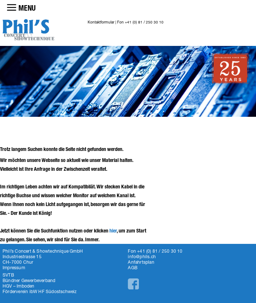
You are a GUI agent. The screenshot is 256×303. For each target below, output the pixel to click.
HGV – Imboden (19, 286)
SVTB (8, 275)
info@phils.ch (142, 256)
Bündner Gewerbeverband (29, 280)
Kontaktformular (101, 22)
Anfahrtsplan (141, 262)
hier (113, 231)
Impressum (14, 267)
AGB (132, 267)
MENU (27, 8)
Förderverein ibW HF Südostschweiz (40, 291)
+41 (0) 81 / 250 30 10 (144, 22)
